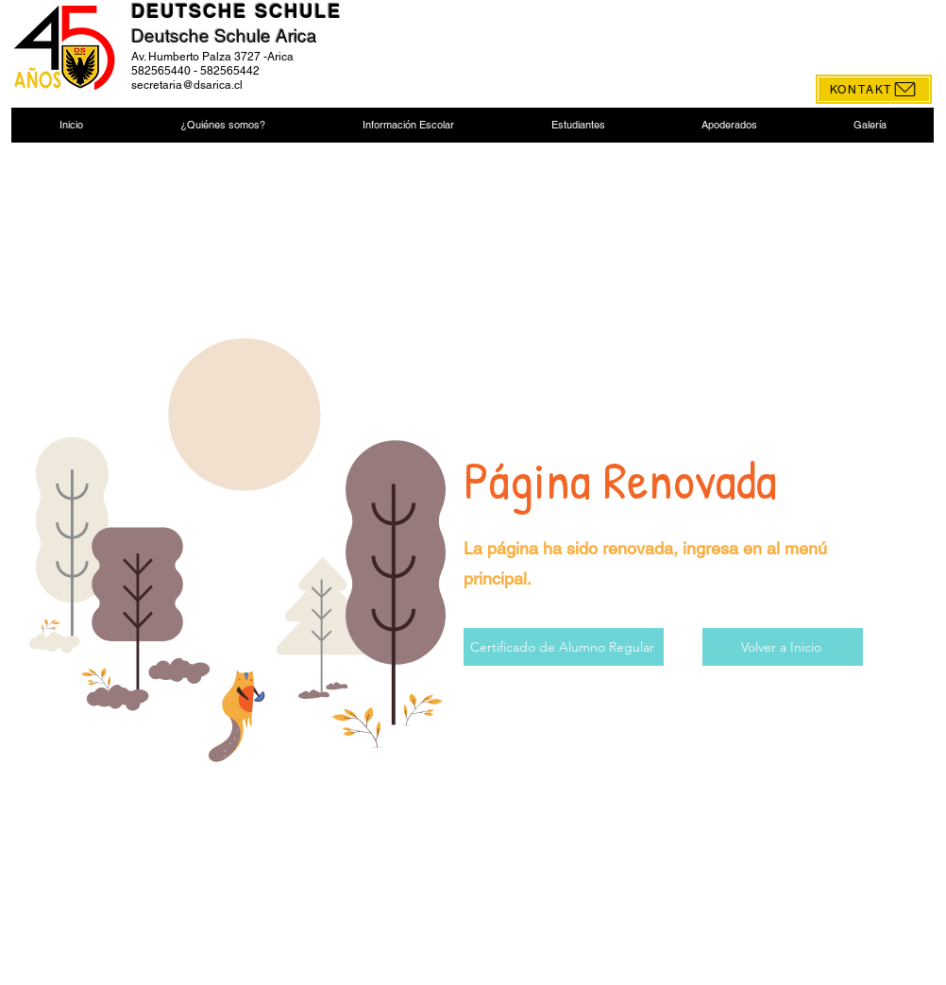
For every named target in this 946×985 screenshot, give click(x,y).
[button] (222, 125)
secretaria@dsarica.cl (187, 85)
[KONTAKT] (874, 89)
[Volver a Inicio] (782, 647)
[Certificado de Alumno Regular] (564, 647)
